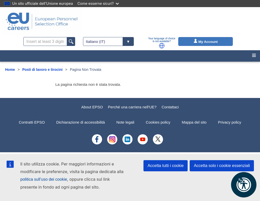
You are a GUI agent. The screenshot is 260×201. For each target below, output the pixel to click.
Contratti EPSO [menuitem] (32, 122)
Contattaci (170, 107)
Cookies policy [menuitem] (158, 122)
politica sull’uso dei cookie (43, 179)
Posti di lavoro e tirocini (42, 70)
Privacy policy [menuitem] (229, 122)
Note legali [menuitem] (125, 122)
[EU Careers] (41, 21)
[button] (162, 46)
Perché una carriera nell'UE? (132, 107)
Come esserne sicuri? (98, 3)
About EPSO (92, 107)
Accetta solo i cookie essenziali (222, 165)
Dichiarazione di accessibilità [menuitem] (80, 122)
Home (10, 70)
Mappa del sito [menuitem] (194, 122)
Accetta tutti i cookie (166, 165)
